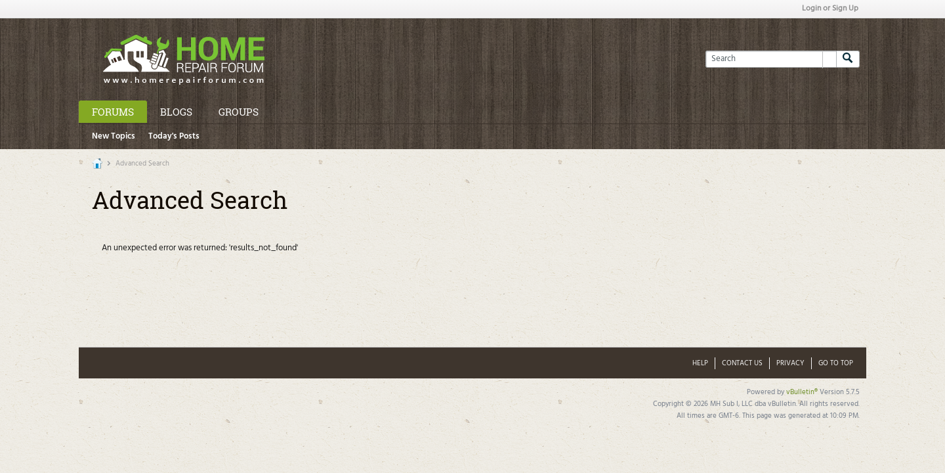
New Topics (113, 136)
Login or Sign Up (830, 8)
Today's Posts (174, 136)
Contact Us (742, 363)
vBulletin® (802, 392)
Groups (239, 111)
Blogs (176, 111)
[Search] (770, 59)
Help (700, 363)
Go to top (835, 363)
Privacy (790, 363)
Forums (113, 111)
